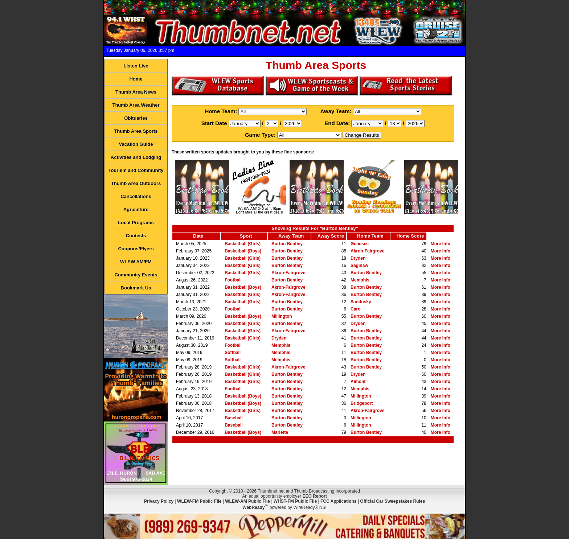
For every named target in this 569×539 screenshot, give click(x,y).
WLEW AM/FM (136, 261)
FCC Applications (338, 501)
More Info (440, 243)
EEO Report (314, 496)
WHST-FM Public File (295, 501)
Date (198, 236)
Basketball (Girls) (243, 243)
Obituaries (135, 118)
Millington (281, 316)
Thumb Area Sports (135, 131)
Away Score (330, 236)
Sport (246, 236)
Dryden (358, 258)
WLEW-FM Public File (199, 501)
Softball (233, 352)
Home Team (370, 236)
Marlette (279, 432)
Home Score (410, 236)
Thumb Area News (135, 92)
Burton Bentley (287, 243)
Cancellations (135, 196)
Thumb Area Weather (135, 105)
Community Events (136, 274)
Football (233, 280)
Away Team (291, 236)
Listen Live (136, 66)
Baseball (233, 417)
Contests (136, 235)
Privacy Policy (158, 501)
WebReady (253, 507)
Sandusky (361, 301)
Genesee (360, 243)
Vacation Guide (136, 144)
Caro (355, 309)
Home (135, 79)
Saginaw (359, 265)
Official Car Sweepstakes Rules (392, 501)
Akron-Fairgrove (367, 251)
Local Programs (135, 222)
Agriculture (135, 209)
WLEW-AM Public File (247, 501)
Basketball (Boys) (243, 251)
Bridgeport (362, 403)
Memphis (360, 280)
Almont (358, 381)
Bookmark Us (136, 288)
